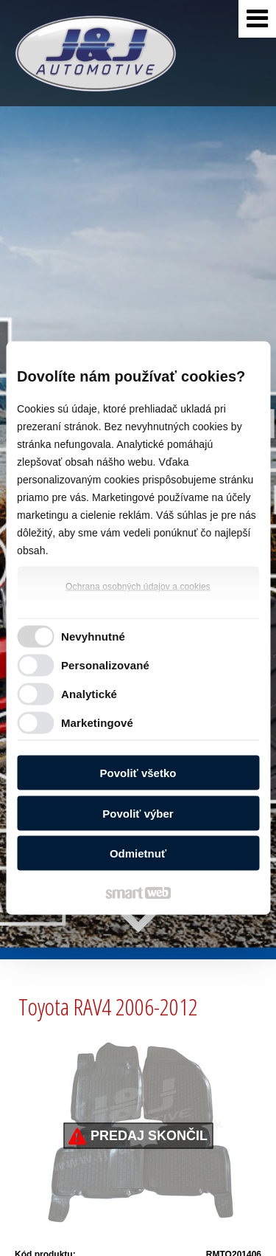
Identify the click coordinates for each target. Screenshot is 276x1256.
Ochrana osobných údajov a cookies (138, 587)
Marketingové (97, 722)
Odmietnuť (138, 853)
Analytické (89, 693)
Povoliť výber (137, 813)
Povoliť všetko (138, 773)
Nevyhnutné (93, 635)
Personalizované (105, 664)
